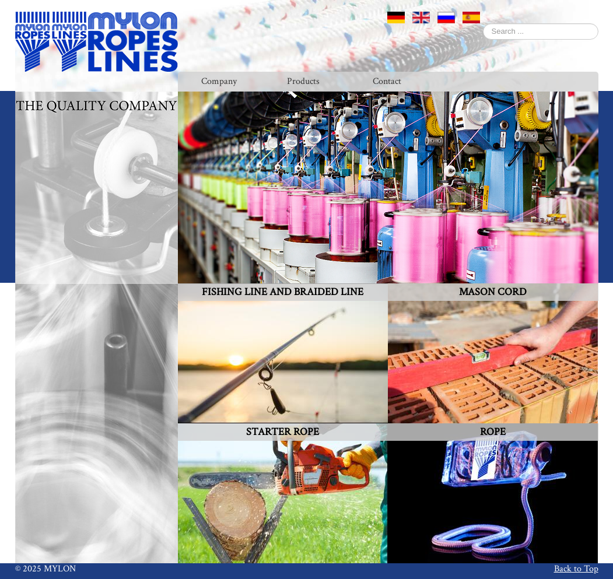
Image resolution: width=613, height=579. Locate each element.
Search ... (483, 23)
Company (219, 81)
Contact (387, 81)
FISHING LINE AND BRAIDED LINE (282, 292)
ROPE (493, 431)
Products (303, 81)
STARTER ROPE (282, 431)
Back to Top (576, 568)
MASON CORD (493, 292)
